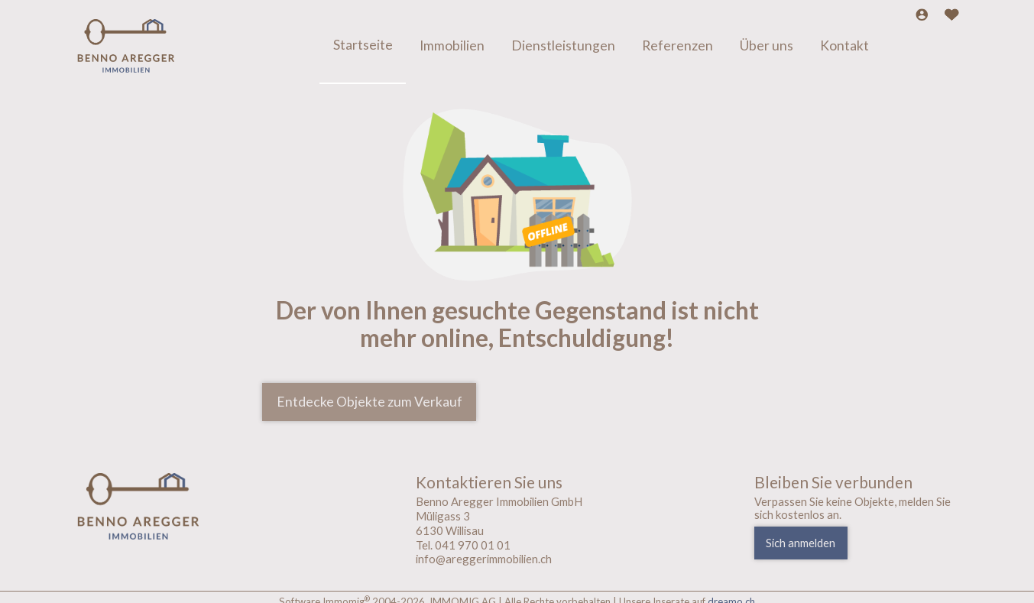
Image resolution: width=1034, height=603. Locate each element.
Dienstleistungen (563, 45)
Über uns (766, 45)
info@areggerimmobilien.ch (484, 559)
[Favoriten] (952, 16)
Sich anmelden (800, 543)
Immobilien (452, 45)
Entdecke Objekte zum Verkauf (369, 402)
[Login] (922, 16)
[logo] (178, 506)
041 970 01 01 (473, 545)
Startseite (363, 45)
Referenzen (677, 45)
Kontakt (844, 45)
